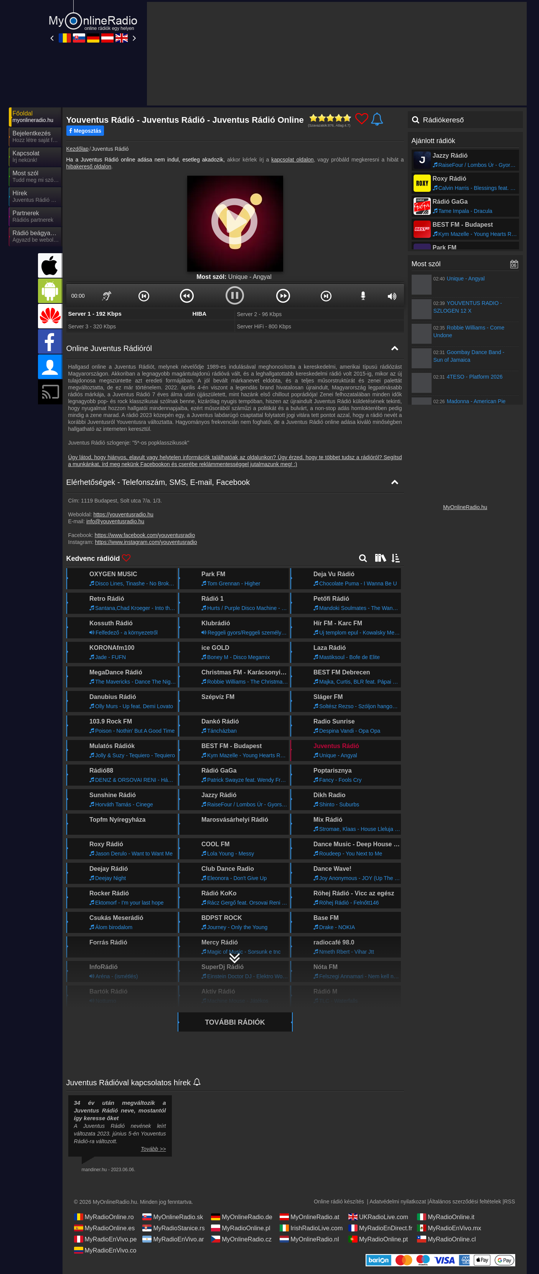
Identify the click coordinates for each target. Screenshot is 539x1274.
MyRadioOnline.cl (446, 1239)
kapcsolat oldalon (292, 160)
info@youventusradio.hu (115, 521)
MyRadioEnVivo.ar (173, 1239)
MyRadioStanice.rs (173, 1228)
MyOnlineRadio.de (241, 1216)
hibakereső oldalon (89, 166)
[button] (144, 295)
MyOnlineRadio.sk (172, 1216)
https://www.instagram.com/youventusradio (146, 542)
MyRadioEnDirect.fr (380, 1228)
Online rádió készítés (339, 1201)
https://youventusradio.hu (123, 514)
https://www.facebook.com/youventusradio (145, 535)
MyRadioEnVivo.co (105, 1250)
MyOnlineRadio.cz (241, 1239)
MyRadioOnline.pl (240, 1228)
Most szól (426, 264)
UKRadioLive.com (378, 1216)
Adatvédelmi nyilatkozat (397, 1201)
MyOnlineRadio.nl (309, 1239)
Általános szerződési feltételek (465, 1201)
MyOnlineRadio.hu (465, 507)
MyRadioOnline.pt (378, 1239)
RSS (509, 1201)
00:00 (78, 296)
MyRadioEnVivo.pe (105, 1239)
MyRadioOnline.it (446, 1216)
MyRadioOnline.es (104, 1228)
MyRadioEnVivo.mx (449, 1228)
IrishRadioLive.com (311, 1228)
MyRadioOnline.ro (104, 1216)
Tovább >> (153, 1149)
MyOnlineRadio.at (309, 1216)
